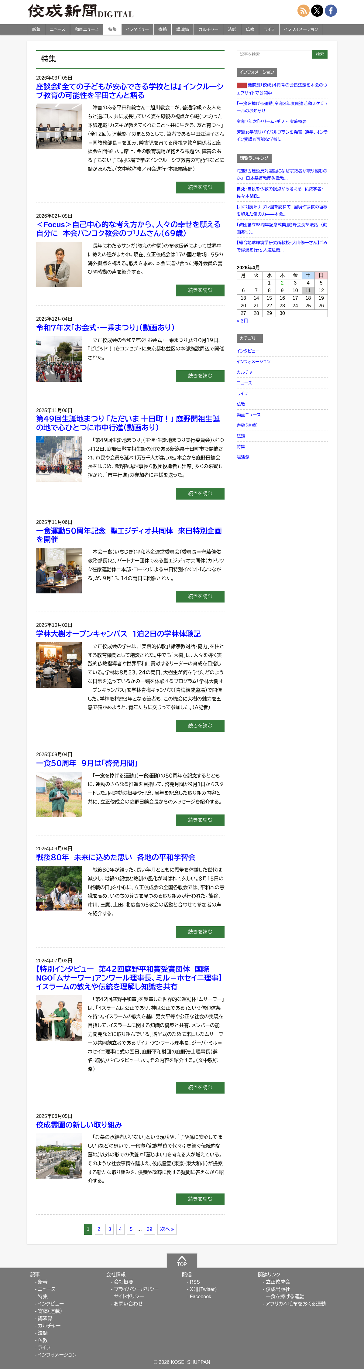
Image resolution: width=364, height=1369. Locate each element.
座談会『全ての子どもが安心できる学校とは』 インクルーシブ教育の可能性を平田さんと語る (129, 91)
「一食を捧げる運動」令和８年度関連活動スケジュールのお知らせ (282, 107)
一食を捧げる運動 (285, 1296)
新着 (36, 29)
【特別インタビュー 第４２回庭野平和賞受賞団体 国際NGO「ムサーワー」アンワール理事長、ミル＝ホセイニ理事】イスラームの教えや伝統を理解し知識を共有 (129, 978)
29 (149, 1229)
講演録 (182, 29)
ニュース (57, 29)
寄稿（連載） (247, 425)
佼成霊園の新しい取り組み (79, 1125)
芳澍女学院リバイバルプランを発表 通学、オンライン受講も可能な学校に (282, 136)
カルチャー (208, 29)
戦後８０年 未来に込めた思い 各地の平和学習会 (115, 857)
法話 (232, 29)
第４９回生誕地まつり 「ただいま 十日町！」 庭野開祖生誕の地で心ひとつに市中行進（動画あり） (128, 423)
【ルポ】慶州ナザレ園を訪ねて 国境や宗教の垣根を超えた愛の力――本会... (282, 210)
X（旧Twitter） (203, 1289)
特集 (112, 29)
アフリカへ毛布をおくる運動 (296, 1303)
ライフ (269, 29)
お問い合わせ (128, 1303)
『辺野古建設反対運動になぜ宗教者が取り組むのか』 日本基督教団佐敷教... (282, 175)
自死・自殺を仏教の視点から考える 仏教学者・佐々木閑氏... (280, 192)
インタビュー (137, 29)
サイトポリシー (129, 1296)
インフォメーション (301, 29)
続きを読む (200, 187)
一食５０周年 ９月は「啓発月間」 (89, 763)
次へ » (167, 1229)
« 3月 (242, 320)
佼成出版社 (278, 1289)
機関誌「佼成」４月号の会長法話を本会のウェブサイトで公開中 (282, 89)
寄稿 (162, 29)
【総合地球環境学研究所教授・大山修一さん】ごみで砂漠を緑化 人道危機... (282, 246)
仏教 (250, 29)
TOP (182, 1261)
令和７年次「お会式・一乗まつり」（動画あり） (105, 328)
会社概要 (123, 1282)
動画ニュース (87, 29)
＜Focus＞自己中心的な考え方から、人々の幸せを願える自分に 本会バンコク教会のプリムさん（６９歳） (128, 228)
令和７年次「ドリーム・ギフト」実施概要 (272, 121)
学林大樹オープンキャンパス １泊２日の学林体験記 (118, 634)
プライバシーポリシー (136, 1289)
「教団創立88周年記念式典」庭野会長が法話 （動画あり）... (282, 228)
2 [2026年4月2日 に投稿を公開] (282, 282)
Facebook (200, 1296)
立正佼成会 (278, 1282)
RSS (195, 1282)
